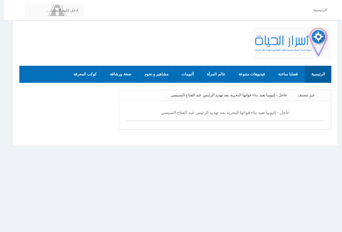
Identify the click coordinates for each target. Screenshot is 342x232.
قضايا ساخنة (284, 74)
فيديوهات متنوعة (247, 74)
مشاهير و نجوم (152, 74)
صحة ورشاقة (116, 74)
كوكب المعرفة (81, 74)
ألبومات (183, 74)
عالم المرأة (212, 74)
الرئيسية (316, 10)
